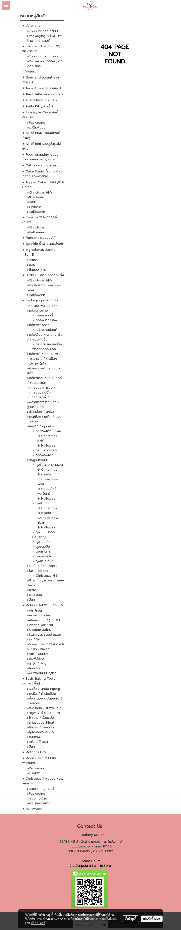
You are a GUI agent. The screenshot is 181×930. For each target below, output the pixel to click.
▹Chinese (34, 207)
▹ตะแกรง (33, 737)
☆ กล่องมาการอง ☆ (42, 387)
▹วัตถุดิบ (33, 260)
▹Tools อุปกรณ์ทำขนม (43, 31)
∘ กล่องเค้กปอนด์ (44, 329)
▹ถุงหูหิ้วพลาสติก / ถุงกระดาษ (43, 419)
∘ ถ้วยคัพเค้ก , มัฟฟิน (47, 431)
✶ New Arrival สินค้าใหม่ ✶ (42, 88)
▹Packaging (36, 122)
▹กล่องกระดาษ (37, 310)
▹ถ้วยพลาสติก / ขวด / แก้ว (43, 371)
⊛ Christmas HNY (47, 438)
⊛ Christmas (47, 469)
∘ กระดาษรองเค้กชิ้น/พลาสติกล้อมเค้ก (47, 347)
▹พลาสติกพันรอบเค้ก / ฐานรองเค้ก (43, 404)
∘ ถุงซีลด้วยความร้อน (47, 464)
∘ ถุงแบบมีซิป (41, 541)
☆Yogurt (29, 71)
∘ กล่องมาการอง (44, 320)
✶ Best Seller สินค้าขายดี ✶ (43, 94)
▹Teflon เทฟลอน (39, 649)
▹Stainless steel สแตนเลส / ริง (44, 637)
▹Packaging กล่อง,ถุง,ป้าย (37, 796)
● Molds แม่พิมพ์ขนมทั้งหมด (42, 605)
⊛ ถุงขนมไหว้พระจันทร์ (46, 491)
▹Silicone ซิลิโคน (39, 629)
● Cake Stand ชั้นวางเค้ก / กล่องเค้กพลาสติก (42, 174)
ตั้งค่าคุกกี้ (130, 919)
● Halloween (32, 808)
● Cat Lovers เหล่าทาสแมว (41, 165)
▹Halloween (36, 211)
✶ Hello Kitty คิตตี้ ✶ (38, 106)
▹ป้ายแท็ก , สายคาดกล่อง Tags (45, 583)
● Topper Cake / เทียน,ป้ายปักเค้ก (43, 185)
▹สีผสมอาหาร (36, 269)
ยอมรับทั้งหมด (151, 919)
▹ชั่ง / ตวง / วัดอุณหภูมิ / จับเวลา (44, 701)
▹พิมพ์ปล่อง (35, 658)
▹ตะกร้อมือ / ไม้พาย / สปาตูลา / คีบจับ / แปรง (44, 710)
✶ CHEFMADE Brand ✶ (40, 100)
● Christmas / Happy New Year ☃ (42, 781)
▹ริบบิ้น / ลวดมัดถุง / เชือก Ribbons (42, 568)
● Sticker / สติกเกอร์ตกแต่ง (43, 275)
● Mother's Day (34, 752)
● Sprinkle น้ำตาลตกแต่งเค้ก (43, 243)
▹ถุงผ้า (32, 590)
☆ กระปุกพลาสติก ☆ (42, 305)
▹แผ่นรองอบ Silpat (40, 722)
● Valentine (31, 25)
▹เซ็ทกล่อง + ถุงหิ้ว (40, 411)
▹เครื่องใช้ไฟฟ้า (37, 741)
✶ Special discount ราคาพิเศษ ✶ (41, 80)
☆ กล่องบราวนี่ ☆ (40, 392)
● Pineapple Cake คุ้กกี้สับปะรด (40, 115)
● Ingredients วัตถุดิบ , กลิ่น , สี (39, 252)
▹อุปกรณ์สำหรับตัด (40, 732)
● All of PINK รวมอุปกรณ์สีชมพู (41, 135)
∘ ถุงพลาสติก (42, 556)
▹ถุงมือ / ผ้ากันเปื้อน (41, 693)
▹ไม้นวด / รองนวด (40, 727)
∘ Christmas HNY (45, 575)
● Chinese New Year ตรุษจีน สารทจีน (42, 48)
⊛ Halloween (47, 445)
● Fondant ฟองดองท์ (38, 237)
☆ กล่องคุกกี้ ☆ (38, 397)
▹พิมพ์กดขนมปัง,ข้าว (41, 673)
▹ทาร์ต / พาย (37, 663)
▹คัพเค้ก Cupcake (40, 426)
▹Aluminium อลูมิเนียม (43, 620)
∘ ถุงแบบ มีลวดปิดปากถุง (43, 534)
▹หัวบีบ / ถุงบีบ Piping (43, 688)
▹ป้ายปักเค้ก (35, 197)
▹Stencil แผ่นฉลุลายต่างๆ (45, 644)
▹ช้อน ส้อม (34, 594)
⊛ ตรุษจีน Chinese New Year (47, 479)
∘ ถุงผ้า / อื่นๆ (42, 561)
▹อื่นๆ (31, 599)
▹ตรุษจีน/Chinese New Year (44, 288)
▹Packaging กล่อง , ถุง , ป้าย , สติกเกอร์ (45, 38)
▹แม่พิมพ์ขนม (36, 127)
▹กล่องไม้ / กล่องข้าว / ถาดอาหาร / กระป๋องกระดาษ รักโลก (44, 359)
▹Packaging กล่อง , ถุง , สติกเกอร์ (45, 63)
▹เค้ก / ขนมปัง (37, 654)
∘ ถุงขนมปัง (41, 546)
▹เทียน (31, 202)
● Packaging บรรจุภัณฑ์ (40, 300)
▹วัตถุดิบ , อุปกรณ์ (40, 788)
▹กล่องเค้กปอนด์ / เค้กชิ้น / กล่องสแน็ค (45, 380)
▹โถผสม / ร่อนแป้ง (40, 717)
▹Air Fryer (34, 610)
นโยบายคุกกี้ (38, 923)
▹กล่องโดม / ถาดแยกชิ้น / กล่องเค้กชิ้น (45, 337)
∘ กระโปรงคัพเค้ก (44, 450)
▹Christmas (36, 227)
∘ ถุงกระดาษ (41, 551)
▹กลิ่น (31, 264)
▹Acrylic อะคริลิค (39, 615)
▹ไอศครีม (33, 668)
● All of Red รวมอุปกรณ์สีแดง (41, 146)
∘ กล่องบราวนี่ (42, 315)
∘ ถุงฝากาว (40, 503)
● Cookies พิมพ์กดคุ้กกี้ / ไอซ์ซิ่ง (41, 219)
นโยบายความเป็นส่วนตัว (103, 919)
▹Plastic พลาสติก (40, 625)
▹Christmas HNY (39, 192)
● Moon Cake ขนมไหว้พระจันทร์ (39, 760)
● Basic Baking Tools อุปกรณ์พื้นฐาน (38, 681)
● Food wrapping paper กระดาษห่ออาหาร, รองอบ (41, 157)
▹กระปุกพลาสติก (38, 803)
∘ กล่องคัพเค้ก (42, 455)
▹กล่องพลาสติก (38, 325)
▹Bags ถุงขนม (37, 460)
